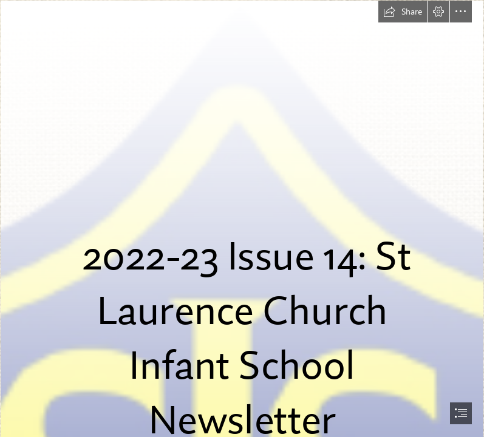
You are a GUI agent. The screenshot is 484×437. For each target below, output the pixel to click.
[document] (242, 218)
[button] (402, 11)
